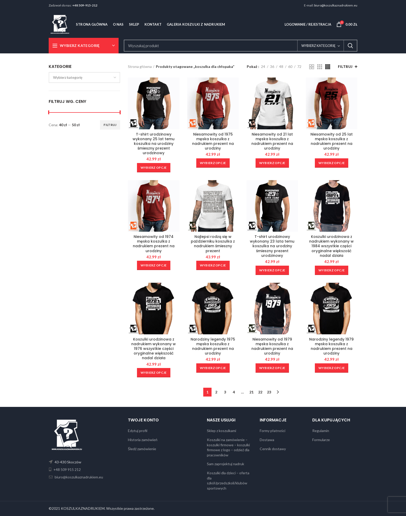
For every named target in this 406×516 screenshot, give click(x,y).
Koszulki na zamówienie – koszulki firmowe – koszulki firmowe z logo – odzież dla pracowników (228, 447)
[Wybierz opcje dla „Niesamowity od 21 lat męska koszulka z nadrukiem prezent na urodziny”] (272, 163)
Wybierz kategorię (318, 46)
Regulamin (320, 430)
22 (260, 392)
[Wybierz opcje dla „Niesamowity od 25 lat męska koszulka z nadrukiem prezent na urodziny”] (331, 163)
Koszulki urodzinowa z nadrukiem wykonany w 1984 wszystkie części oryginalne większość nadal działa (331, 246)
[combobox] (84, 77)
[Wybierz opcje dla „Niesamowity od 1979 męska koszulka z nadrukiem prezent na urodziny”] (272, 368)
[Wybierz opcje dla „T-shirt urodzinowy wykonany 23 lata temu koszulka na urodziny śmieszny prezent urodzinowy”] (272, 270)
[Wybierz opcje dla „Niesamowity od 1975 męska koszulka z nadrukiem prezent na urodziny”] (213, 163)
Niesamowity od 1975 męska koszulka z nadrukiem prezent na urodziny (213, 141)
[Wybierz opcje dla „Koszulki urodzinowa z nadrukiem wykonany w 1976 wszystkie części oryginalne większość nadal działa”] (153, 372)
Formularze (321, 439)
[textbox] (67, 77)
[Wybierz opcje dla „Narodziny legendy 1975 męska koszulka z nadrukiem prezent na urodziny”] (213, 368)
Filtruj (110, 125)
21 (251, 392)
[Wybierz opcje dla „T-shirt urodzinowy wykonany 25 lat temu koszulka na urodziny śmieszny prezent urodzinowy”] (153, 167)
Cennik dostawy (273, 449)
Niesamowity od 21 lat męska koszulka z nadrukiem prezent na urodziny (272, 141)
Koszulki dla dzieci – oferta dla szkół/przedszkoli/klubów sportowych (228, 480)
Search (350, 46)
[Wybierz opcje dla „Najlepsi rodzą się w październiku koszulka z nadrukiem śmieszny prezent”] (213, 265)
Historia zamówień (142, 439)
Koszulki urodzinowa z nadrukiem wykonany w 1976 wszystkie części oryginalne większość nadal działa (153, 349)
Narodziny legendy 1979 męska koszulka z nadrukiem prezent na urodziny (331, 346)
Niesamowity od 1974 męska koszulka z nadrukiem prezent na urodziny (154, 243)
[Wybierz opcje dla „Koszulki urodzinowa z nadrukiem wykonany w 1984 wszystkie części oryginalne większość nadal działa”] (331, 270)
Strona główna (140, 66)
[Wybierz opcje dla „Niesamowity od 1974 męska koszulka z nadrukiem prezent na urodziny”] (153, 265)
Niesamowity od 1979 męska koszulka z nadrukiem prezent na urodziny (272, 346)
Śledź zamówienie (142, 449)
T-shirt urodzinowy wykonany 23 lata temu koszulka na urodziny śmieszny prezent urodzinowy (272, 246)
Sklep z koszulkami (221, 430)
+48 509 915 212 (67, 469)
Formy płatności (272, 430)
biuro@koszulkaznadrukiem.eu (335, 5)
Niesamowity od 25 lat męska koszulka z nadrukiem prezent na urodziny (331, 141)
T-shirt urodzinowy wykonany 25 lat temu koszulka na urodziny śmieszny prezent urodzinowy (154, 143)
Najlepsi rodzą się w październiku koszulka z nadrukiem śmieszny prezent (213, 243)
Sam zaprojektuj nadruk (225, 464)
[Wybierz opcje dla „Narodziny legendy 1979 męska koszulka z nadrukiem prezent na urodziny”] (331, 368)
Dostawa (267, 439)
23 (269, 392)
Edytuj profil (137, 430)
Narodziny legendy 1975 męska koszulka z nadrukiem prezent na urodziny (213, 346)
